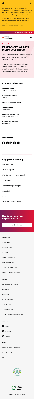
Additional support (8, 299)
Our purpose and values (10, 284)
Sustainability (6, 304)
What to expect (8, 170)
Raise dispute (17, 225)
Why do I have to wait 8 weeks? (13, 175)
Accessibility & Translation (22, 32)
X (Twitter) (8, 331)
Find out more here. (16, 25)
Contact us (5, 289)
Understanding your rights (11, 186)
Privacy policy (6, 242)
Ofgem (4, 358)
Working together (8, 262)
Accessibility (6, 191)
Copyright (5, 252)
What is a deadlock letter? (11, 202)
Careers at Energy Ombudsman (12, 314)
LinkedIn (7, 336)
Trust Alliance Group (9, 353)
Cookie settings (7, 247)
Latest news (6, 180)
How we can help (8, 164)
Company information (9, 267)
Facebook (8, 326)
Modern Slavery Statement (11, 272)
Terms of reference (8, 257)
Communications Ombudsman (12, 348)
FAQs (4, 196)
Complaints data (7, 309)
